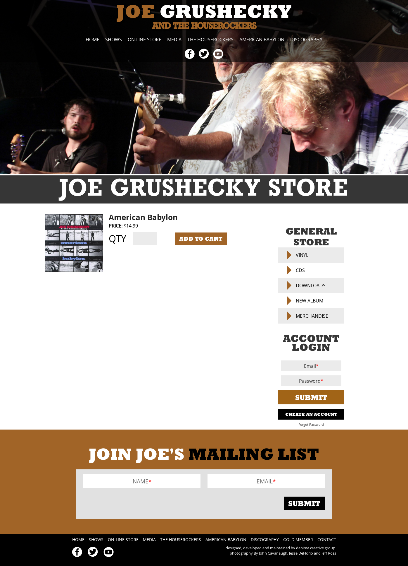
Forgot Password (311, 425)
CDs (300, 270)
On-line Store (144, 39)
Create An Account (311, 414)
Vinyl (302, 255)
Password (310, 381)
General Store (311, 236)
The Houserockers (210, 39)
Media (174, 39)
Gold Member (298, 539)
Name (140, 481)
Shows (113, 39)
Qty (117, 238)
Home (92, 39)
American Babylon (261, 39)
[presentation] (127, 503)
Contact (326, 539)
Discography (306, 39)
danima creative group (315, 547)
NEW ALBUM (309, 300)
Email (310, 366)
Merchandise (312, 316)
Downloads (311, 285)
